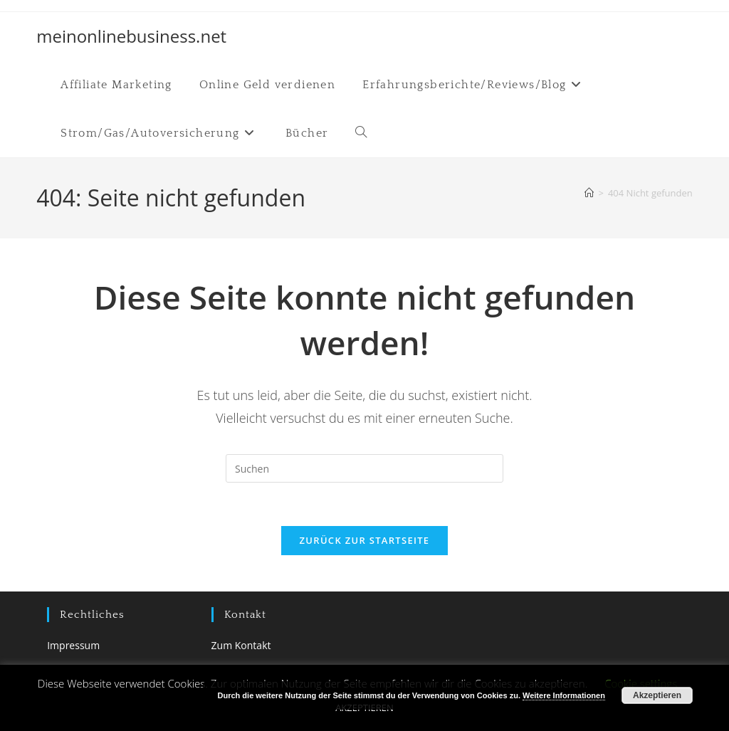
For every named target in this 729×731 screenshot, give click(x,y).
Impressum (73, 645)
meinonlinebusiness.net (131, 36)
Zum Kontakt (241, 645)
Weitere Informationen (564, 695)
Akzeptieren (657, 695)
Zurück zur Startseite (365, 540)
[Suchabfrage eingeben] (364, 468)
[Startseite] (589, 192)
